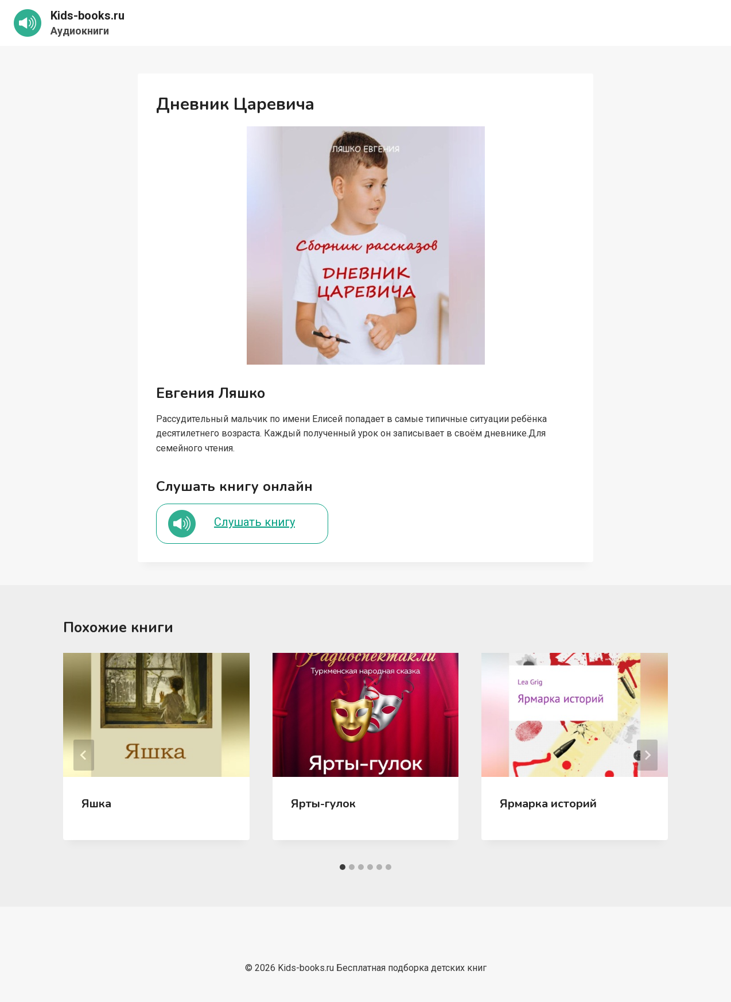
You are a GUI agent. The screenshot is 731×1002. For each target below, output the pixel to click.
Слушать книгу (254, 522)
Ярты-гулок (323, 803)
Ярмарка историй (548, 803)
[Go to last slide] (83, 755)
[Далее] (647, 755)
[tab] (342, 867)
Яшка (96, 803)
